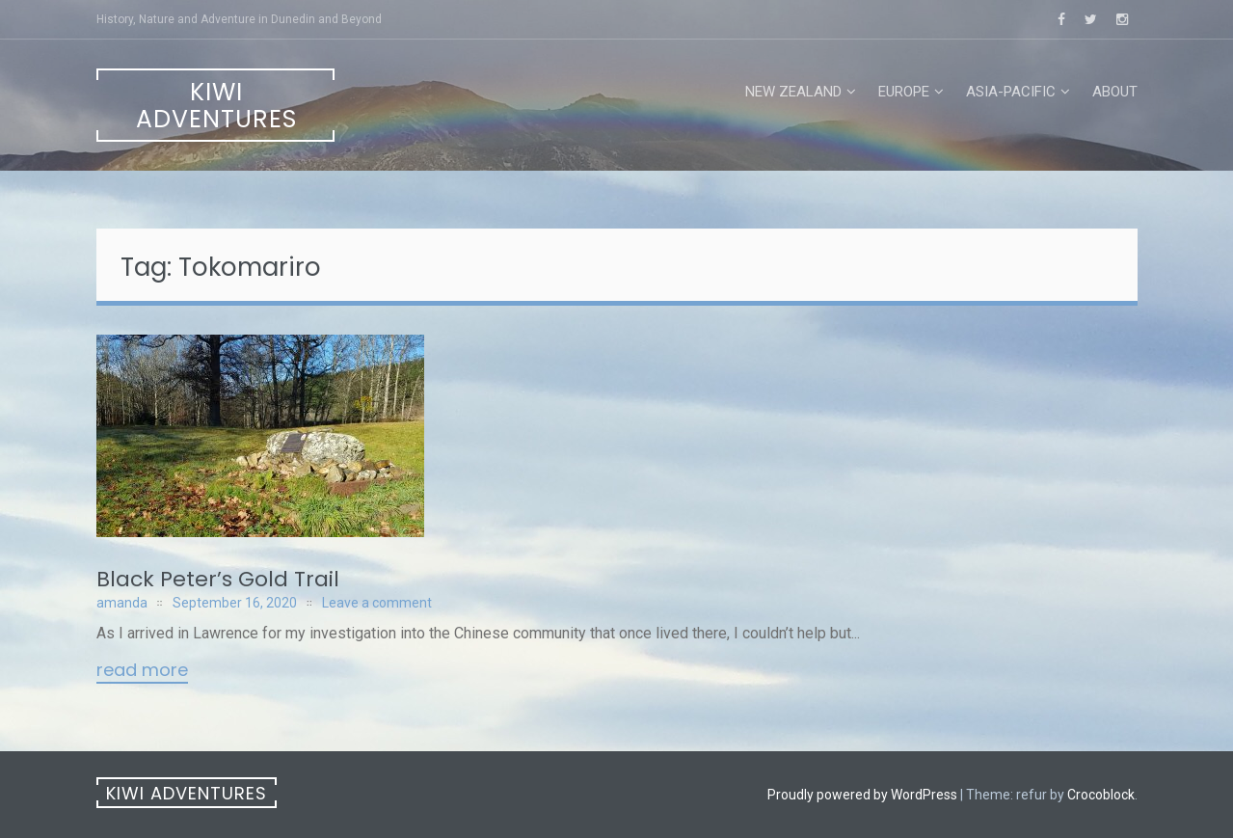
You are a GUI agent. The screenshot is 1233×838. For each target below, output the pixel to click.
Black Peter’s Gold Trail (217, 579)
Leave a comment (377, 602)
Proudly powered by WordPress (862, 794)
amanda (121, 602)
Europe (903, 91)
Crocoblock (1101, 794)
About (1115, 91)
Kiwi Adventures (216, 105)
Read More (142, 671)
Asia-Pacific (1011, 91)
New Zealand (793, 91)
